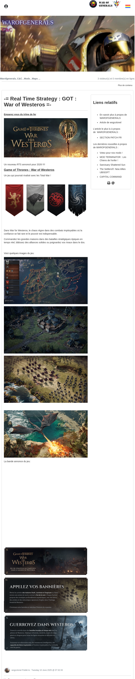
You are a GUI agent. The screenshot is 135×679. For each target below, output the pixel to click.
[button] (127, 6)
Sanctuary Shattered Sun (112, 164)
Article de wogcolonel (110, 122)
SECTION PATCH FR (111, 137)
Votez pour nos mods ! (111, 152)
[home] (105, 6)
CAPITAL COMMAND (111, 176)
